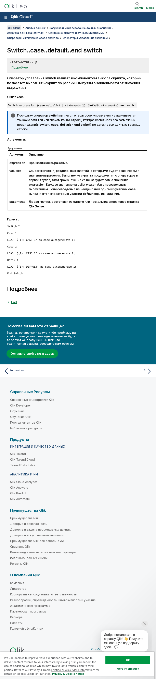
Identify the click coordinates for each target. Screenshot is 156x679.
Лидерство (18, 588)
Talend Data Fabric (23, 465)
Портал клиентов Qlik (25, 422)
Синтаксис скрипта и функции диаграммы (76, 32)
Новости (16, 623)
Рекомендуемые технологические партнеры (43, 552)
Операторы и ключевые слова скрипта (33, 37)
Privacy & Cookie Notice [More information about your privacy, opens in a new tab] (68, 673)
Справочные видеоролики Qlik (32, 399)
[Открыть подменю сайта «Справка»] (6, 17)
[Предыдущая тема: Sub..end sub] (40, 371)
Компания (17, 583)
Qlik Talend (18, 454)
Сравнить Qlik (20, 546)
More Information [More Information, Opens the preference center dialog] (128, 668)
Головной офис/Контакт (27, 628)
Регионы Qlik (19, 563)
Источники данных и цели (29, 558)
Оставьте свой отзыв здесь (32, 353)
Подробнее (20, 67)
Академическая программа (30, 605)
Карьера (16, 617)
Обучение (17, 411)
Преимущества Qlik (24, 518)
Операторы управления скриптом (85, 37)
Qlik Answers (19, 487)
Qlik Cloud (22, 16)
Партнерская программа (28, 611)
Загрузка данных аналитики (25, 32)
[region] (77, 665)
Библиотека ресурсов (26, 428)
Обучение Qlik (20, 417)
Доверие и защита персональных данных (40, 529)
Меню (150, 7)
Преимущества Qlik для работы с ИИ (37, 541)
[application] (121, 642)
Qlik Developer (20, 405)
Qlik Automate (20, 499)
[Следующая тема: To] (116, 371)
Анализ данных (35, 27)
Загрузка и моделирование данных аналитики (80, 27)
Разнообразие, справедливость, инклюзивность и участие (53, 600)
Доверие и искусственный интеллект (37, 535)
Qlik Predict (18, 493)
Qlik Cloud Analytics (24, 482)
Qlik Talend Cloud (22, 459)
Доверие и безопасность (28, 523)
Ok (128, 660)
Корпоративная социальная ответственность (43, 594)
